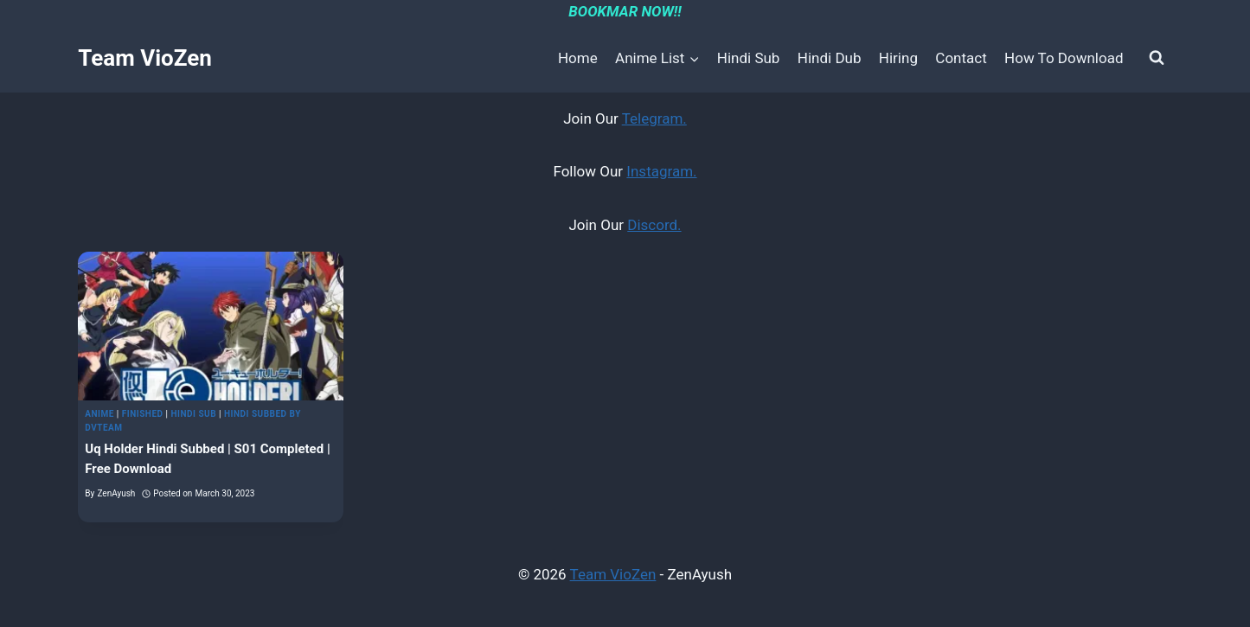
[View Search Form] (1156, 58)
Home (578, 58)
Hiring (898, 58)
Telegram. (654, 118)
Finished (142, 414)
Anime (99, 414)
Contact (960, 58)
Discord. (654, 225)
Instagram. (661, 171)
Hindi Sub (748, 58)
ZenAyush (116, 493)
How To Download (1063, 58)
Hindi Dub (830, 58)
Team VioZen (613, 574)
